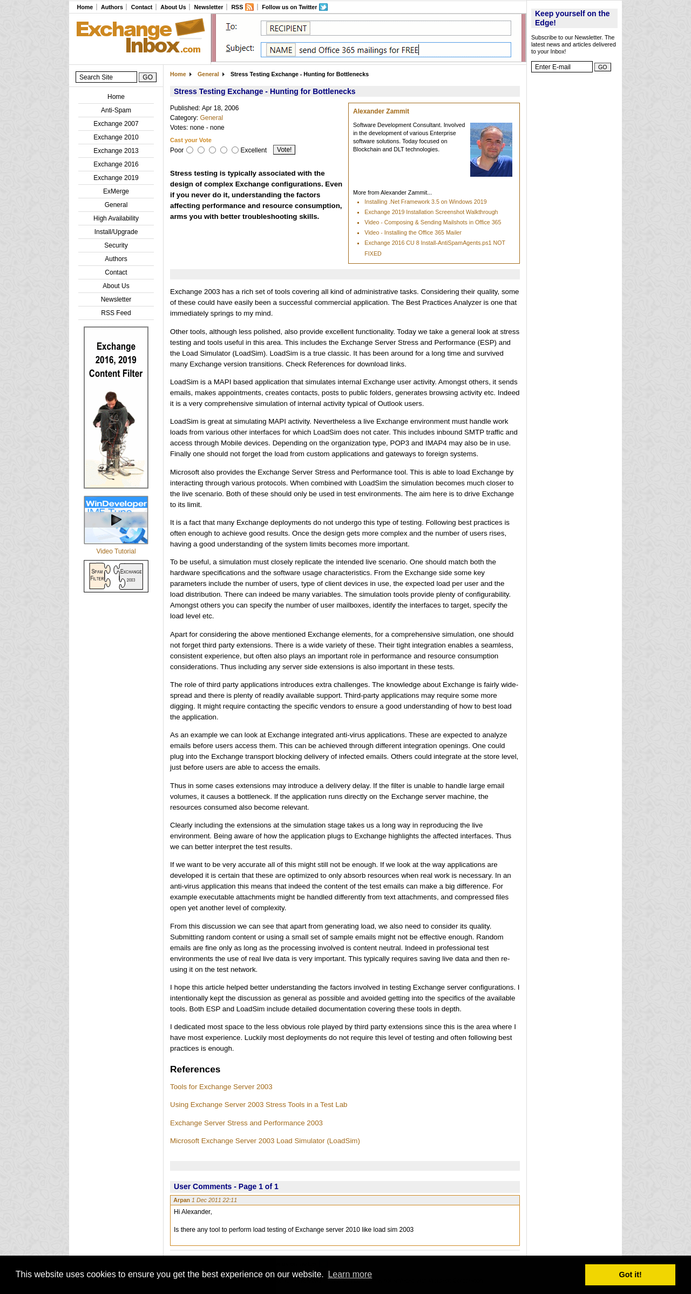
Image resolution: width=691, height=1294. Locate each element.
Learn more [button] (350, 1274)
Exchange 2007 (115, 124)
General (116, 205)
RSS (237, 7)
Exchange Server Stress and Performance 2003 (246, 1123)
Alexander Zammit (381, 111)
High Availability (116, 218)
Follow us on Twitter (289, 7)
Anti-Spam (116, 110)
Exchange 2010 (115, 137)
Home (85, 7)
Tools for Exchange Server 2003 (221, 1087)
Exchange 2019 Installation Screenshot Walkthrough (431, 212)
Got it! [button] (630, 1274)
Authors (112, 7)
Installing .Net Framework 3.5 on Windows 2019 (425, 201)
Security (115, 245)
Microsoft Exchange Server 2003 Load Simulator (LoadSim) (265, 1141)
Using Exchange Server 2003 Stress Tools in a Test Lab (258, 1104)
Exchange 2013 (115, 151)
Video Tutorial (116, 551)
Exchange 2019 (115, 178)
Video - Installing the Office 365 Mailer (413, 232)
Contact (142, 7)
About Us (173, 7)
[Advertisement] (574, 240)
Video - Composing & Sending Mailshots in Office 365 (432, 222)
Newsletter (208, 7)
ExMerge (116, 191)
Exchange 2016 (115, 164)
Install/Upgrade (116, 232)
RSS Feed (116, 313)
